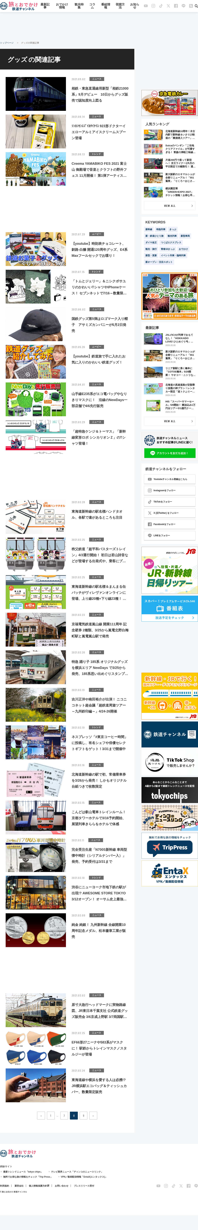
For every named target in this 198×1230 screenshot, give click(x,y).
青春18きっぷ (168, 249)
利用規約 (4, 1186)
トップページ (7, 43)
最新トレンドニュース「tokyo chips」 (23, 1171)
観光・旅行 (151, 249)
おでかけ (183, 249)
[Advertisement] (99, 26)
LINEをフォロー (159, 535)
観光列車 (172, 236)
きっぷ (172, 229)
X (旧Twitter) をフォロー (163, 513)
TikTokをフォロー (160, 502)
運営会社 (19, 1186)
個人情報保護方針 (38, 1186)
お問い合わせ (61, 1186)
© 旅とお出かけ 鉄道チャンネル (13, 1192)
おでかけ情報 (62, 6)
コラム (92, 6)
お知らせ (134, 6)
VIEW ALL (170, 206)
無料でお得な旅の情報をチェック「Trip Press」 (28, 1177)
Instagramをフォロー (162, 490)
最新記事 (45, 6)
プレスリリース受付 (84, 1186)
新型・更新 (151, 255)
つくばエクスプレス (171, 242)
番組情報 (105, 6)
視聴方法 (120, 6)
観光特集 (79, 6)
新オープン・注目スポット (159, 262)
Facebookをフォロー (161, 524)
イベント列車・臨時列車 (173, 255)
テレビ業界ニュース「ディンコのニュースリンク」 (77, 1171)
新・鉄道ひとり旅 (154, 236)
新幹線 (148, 229)
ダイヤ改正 (151, 242)
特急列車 (160, 229)
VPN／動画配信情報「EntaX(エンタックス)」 (84, 1177)
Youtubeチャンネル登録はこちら (167, 479)
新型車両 (185, 236)
